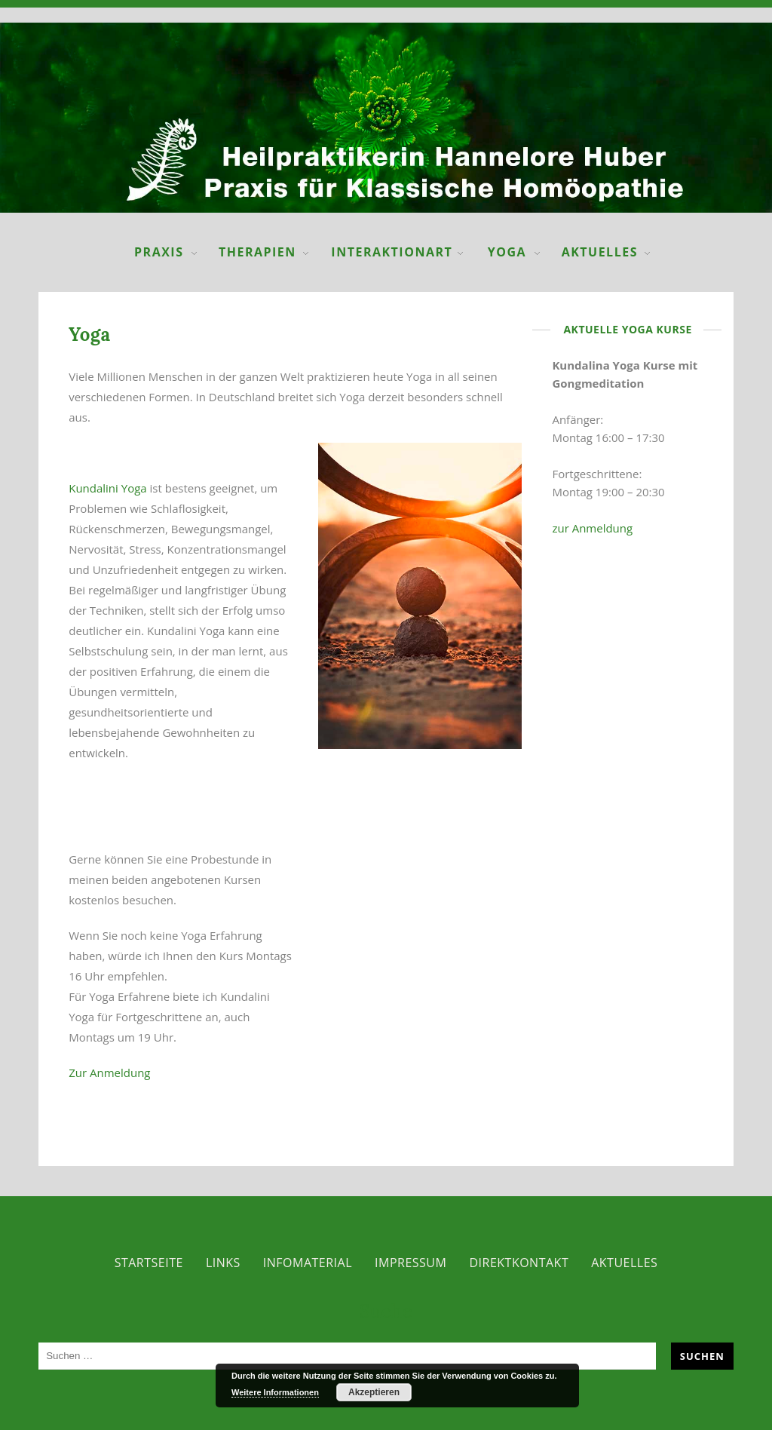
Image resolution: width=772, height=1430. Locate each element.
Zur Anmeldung (109, 1072)
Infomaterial (307, 1262)
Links (223, 1262)
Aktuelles (600, 252)
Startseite (149, 1262)
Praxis (158, 252)
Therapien (257, 252)
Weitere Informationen (275, 1392)
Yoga (507, 252)
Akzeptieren (374, 1392)
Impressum (410, 1262)
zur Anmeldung (592, 527)
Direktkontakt (518, 1262)
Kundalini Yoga (107, 488)
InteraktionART (391, 252)
